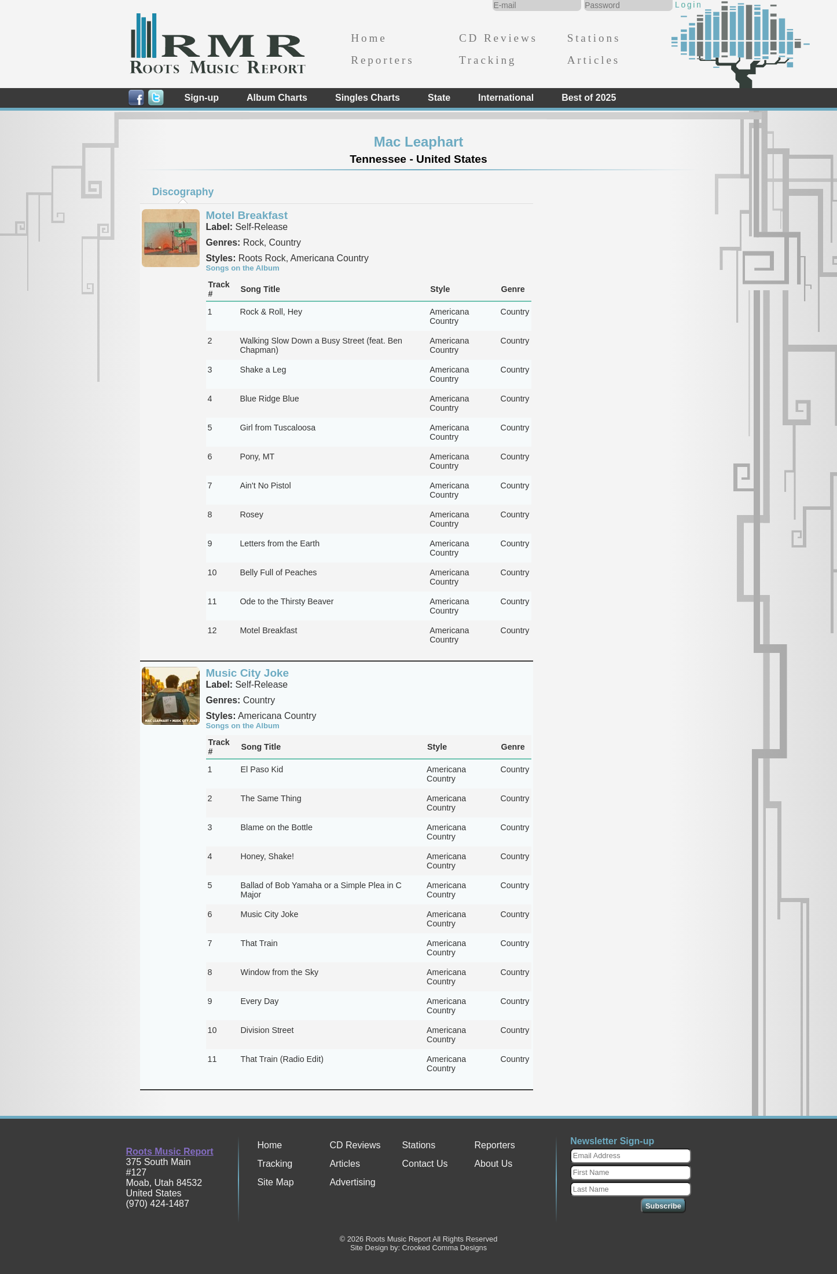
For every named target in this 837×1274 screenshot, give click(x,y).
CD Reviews (498, 38)
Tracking (487, 60)
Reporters (382, 60)
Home (369, 38)
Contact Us (424, 1164)
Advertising (352, 1182)
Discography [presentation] (183, 192)
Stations (594, 38)
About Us (493, 1164)
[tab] (183, 191)
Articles (593, 60)
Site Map (275, 1182)
